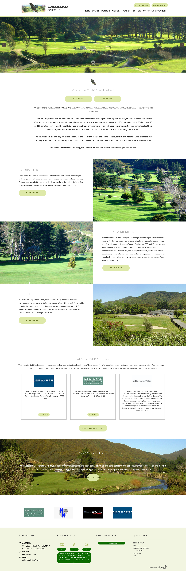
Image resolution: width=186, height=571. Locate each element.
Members (105, 11)
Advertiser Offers (132, 11)
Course (95, 11)
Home (87, 11)
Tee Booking (138, 550)
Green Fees (137, 553)
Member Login (159, 5)
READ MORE (44, 414)
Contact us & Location (154, 11)
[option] (34, 513)
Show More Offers (93, 428)
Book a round (141, 5)
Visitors (116, 11)
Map (134, 556)
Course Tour (138, 543)
